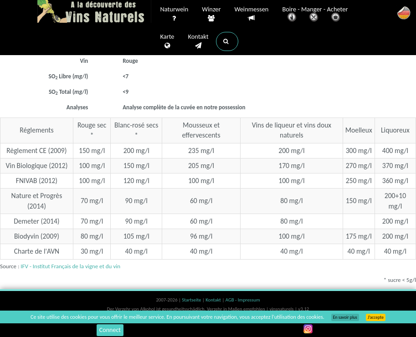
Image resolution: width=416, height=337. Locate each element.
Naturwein (174, 14)
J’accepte (376, 317)
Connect (110, 330)
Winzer (211, 14)
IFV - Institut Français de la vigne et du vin (70, 266)
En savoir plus (345, 317)
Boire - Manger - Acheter (315, 15)
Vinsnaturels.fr (94, 12)
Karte (167, 41)
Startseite (192, 300)
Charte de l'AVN (37, 251)
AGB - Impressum (243, 300)
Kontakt (198, 41)
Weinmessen (251, 14)
